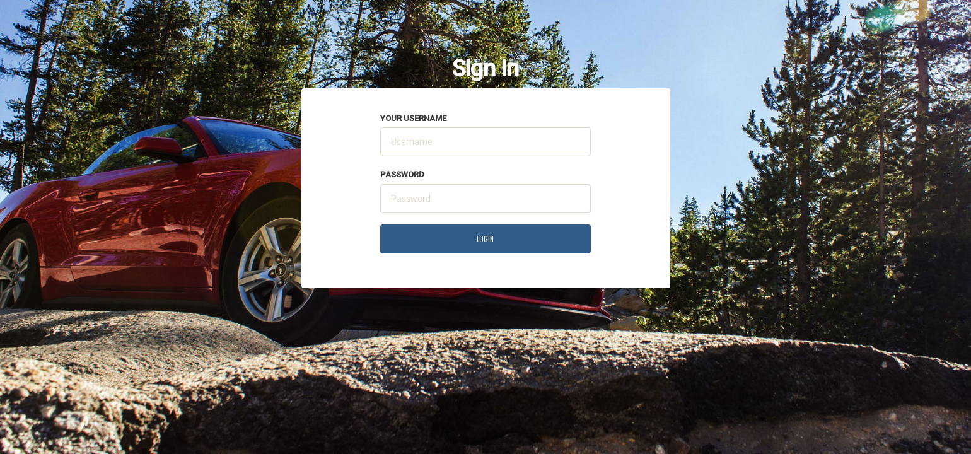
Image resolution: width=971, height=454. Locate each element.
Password (402, 174)
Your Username (413, 118)
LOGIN (485, 239)
